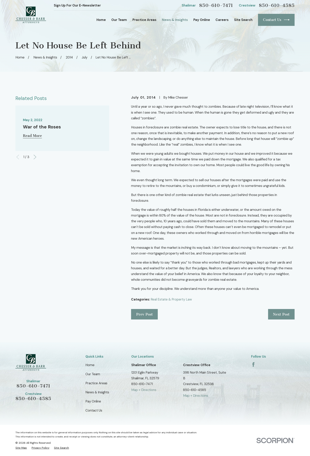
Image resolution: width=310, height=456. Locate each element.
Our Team (92, 374)
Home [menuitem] (101, 20)
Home (90, 365)
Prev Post (144, 314)
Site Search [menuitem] (243, 20)
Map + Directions (143, 390)
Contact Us (276, 20)
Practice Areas (96, 383)
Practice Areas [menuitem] (144, 20)
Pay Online (93, 401)
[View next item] (35, 157)
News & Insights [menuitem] (175, 20)
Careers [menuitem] (222, 20)
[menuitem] (21, 447)
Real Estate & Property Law (171, 299)
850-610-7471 (216, 5)
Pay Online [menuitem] (201, 20)
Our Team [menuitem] (119, 20)
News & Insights (97, 392)
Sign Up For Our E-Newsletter (77, 5)
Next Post (281, 314)
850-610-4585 (277, 5)
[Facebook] (253, 364)
